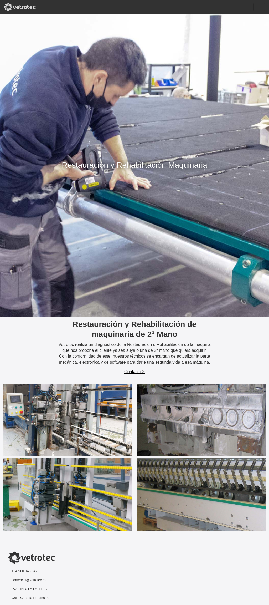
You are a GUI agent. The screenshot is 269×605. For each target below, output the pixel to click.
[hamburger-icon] (259, 7)
